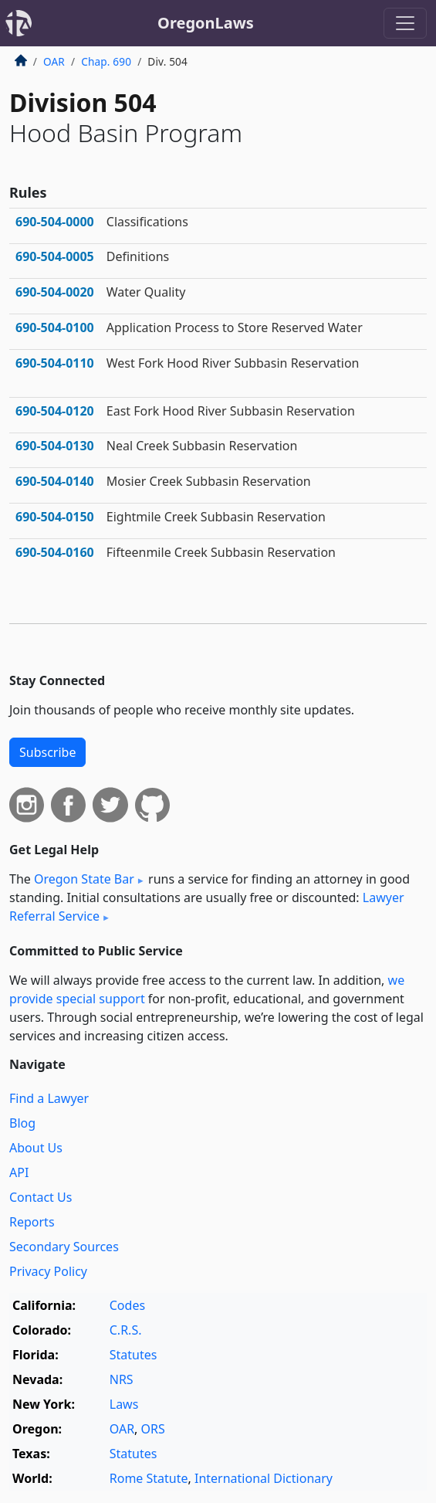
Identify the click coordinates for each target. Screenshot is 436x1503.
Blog (22, 1123)
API (19, 1172)
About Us (36, 1147)
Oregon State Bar (84, 878)
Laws (124, 1404)
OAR (54, 61)
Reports (32, 1221)
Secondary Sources (64, 1246)
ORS (153, 1428)
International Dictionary (263, 1478)
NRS (122, 1379)
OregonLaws (205, 22)
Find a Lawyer (49, 1098)
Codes (127, 1305)
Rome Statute (149, 1478)
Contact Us (40, 1197)
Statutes (133, 1354)
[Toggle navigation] (405, 23)
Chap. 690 (106, 61)
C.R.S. (126, 1329)
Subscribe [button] (47, 752)
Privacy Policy (48, 1271)
